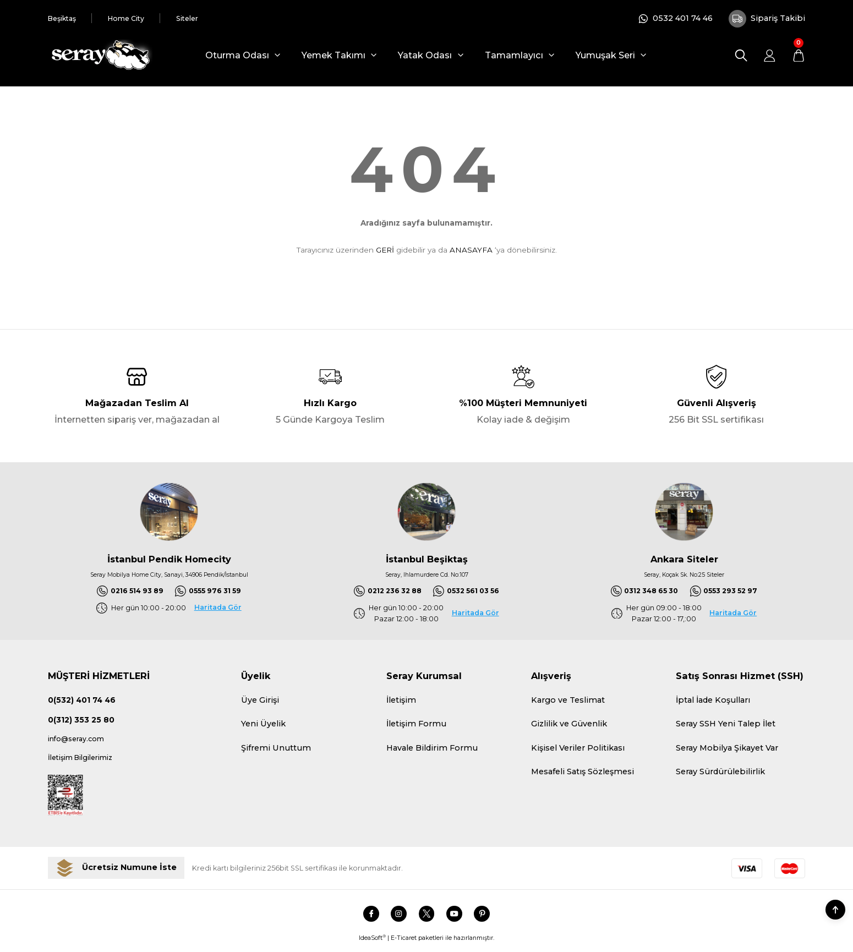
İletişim (401, 702)
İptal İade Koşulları (713, 702)
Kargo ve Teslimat (568, 702)
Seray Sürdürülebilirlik (720, 773)
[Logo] (100, 55)
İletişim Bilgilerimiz (87, 763)
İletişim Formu (416, 725)
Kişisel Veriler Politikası (578, 749)
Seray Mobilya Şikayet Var (727, 749)
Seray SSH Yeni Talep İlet (725, 725)
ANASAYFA (471, 249)
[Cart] (798, 55)
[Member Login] (769, 55)
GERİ (385, 249)
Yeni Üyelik (263, 725)
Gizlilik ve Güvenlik (569, 725)
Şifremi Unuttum (276, 749)
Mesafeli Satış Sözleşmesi (582, 773)
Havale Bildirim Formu (432, 749)
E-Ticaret (404, 945)
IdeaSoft (372, 945)
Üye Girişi (260, 702)
